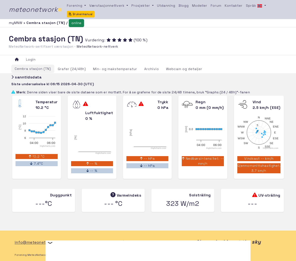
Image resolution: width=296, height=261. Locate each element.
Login (31, 59)
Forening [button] (75, 5)
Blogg (184, 5)
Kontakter (234, 5)
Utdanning (166, 5)
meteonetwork (35, 9)
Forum (216, 5)
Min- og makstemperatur (115, 69)
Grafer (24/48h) (72, 69)
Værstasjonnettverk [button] (107, 5)
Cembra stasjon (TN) (33, 69)
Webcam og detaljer (184, 69)
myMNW (16, 23)
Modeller (199, 5)
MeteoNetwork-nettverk (97, 46)
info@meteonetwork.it (37, 242)
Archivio (151, 69)
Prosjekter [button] (141, 5)
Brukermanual (81, 14)
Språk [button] (254, 5)
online (76, 23)
